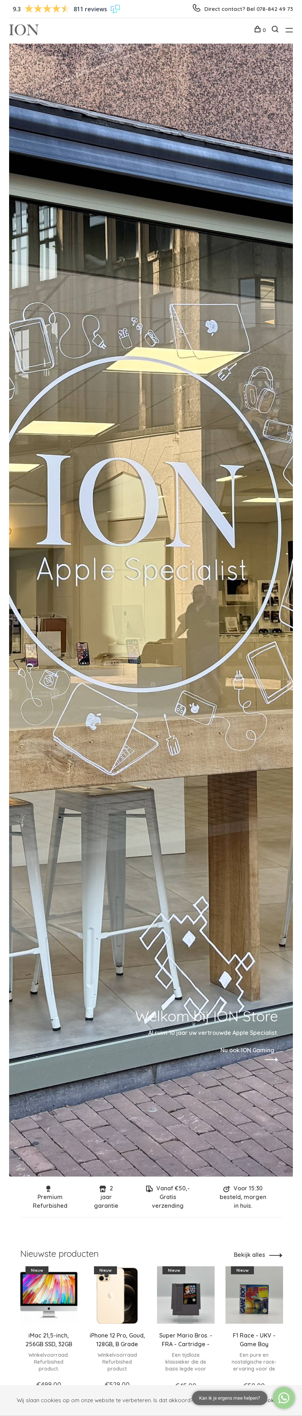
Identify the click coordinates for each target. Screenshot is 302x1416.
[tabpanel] (49, 1334)
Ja (203, 1400)
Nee (221, 1400)
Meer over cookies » (259, 1400)
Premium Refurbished (50, 1197)
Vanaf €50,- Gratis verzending (168, 1197)
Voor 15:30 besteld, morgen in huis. (243, 1197)
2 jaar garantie (106, 1197)
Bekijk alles (249, 1254)
